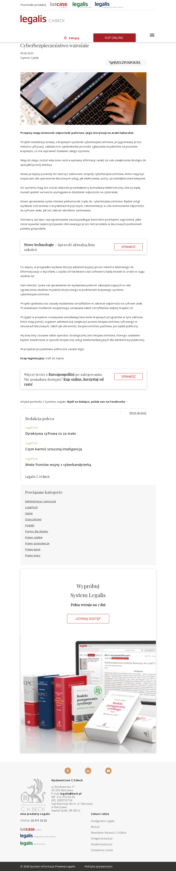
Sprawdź (128, 247)
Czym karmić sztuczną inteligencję (53, 449)
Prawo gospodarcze (37, 543)
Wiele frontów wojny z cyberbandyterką (58, 464)
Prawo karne (32, 549)
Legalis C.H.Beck (37, 476)
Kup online (114, 38)
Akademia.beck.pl (101, 844)
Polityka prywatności (98, 866)
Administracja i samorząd (40, 501)
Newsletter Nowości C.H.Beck (108, 832)
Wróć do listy (138, 413)
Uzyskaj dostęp (88, 619)
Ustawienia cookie (102, 850)
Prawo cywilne (34, 537)
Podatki (29, 525)
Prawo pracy (32, 555)
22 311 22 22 (39, 820)
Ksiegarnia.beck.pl (101, 838)
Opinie (29, 513)
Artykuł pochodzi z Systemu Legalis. (74, 401)
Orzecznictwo (33, 519)
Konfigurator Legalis (103, 821)
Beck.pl (95, 827)
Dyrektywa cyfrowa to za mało (50, 433)
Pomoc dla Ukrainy (36, 531)
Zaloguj (74, 38)
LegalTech (31, 427)
